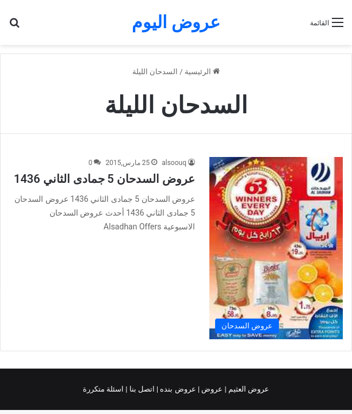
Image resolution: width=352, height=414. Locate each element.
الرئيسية (202, 71)
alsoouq (174, 163)
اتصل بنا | (140, 389)
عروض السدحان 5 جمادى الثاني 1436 (104, 179)
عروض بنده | (177, 389)
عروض (212, 389)
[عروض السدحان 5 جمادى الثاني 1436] (276, 248)
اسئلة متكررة (104, 389)
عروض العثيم (248, 389)
